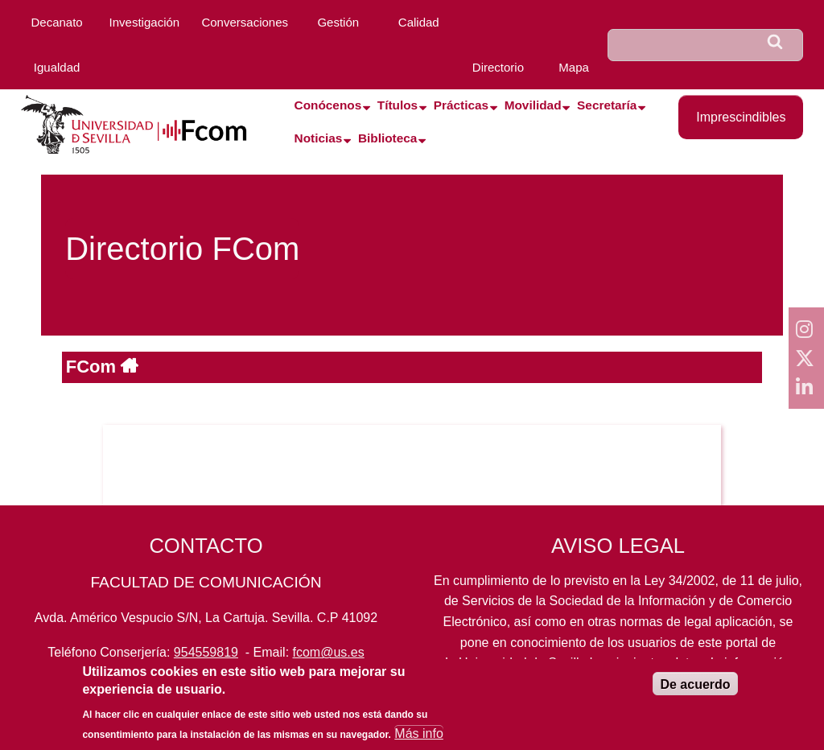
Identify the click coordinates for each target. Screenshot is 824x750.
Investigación (144, 22)
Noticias (319, 138)
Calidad (418, 22)
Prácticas (461, 105)
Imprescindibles (740, 117)
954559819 (206, 652)
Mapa (573, 67)
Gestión (338, 22)
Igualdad (57, 67)
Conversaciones (244, 22)
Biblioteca (387, 138)
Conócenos (328, 105)
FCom (93, 366)
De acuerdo (695, 693)
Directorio (498, 67)
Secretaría (607, 105)
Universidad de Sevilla (522, 663)
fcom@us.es (329, 652)
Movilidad (533, 105)
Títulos (397, 105)
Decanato (56, 22)
